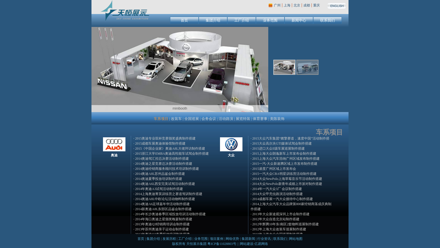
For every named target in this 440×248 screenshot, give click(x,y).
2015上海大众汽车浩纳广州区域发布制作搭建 (286, 159)
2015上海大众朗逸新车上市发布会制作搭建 (284, 154)
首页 (184, 20)
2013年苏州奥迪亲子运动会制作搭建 (162, 229)
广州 (277, 5)
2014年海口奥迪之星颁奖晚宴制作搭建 (163, 219)
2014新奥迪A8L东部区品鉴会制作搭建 (163, 209)
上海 (287, 5)
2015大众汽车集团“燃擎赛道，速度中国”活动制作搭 (290, 138)
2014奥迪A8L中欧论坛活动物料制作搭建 (165, 199)
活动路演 (226, 119)
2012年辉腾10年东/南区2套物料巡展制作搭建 (285, 224)
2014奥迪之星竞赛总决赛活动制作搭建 (163, 164)
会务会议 (208, 119)
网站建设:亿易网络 (254, 244)
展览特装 (243, 119)
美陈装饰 (277, 119)
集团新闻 (248, 239)
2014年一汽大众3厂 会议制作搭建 (277, 189)
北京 (297, 5)
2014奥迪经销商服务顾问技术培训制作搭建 (167, 169)
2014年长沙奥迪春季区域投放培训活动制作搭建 (170, 214)
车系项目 (161, 119)
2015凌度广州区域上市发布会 (274, 169)
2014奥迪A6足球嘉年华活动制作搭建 (162, 204)
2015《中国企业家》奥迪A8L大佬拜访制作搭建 (170, 148)
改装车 (176, 119)
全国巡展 (191, 119)
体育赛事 (260, 119)
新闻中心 (299, 20)
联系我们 (327, 20)
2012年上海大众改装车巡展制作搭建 (279, 229)
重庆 (316, 5)
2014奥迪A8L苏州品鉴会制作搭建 (160, 174)
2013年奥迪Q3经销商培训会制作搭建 (162, 224)
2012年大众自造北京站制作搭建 (275, 219)
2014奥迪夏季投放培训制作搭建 (158, 179)
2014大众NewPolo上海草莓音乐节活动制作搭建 (287, 179)
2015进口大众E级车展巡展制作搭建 (278, 148)
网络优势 (232, 239)
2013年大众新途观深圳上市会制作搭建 (281, 214)
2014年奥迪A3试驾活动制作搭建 (159, 189)
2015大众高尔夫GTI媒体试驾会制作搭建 (282, 143)
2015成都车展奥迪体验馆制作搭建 (160, 143)
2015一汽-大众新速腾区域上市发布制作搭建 (284, 164)
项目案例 (216, 239)
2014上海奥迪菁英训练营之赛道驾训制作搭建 (168, 194)
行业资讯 (264, 239)
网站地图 (295, 239)
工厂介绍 (241, 20)
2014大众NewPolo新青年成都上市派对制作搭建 (287, 184)
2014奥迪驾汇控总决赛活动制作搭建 (162, 159)
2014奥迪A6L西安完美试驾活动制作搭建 (165, 184)
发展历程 (169, 239)
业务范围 (270, 20)
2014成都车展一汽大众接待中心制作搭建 (282, 199)
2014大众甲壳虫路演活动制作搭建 (277, 194)
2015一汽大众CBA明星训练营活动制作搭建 (284, 174)
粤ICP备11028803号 (221, 244)
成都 (306, 5)
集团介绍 (213, 20)
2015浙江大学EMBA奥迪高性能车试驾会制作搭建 (172, 154)
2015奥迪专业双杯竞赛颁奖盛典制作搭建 (165, 138)
